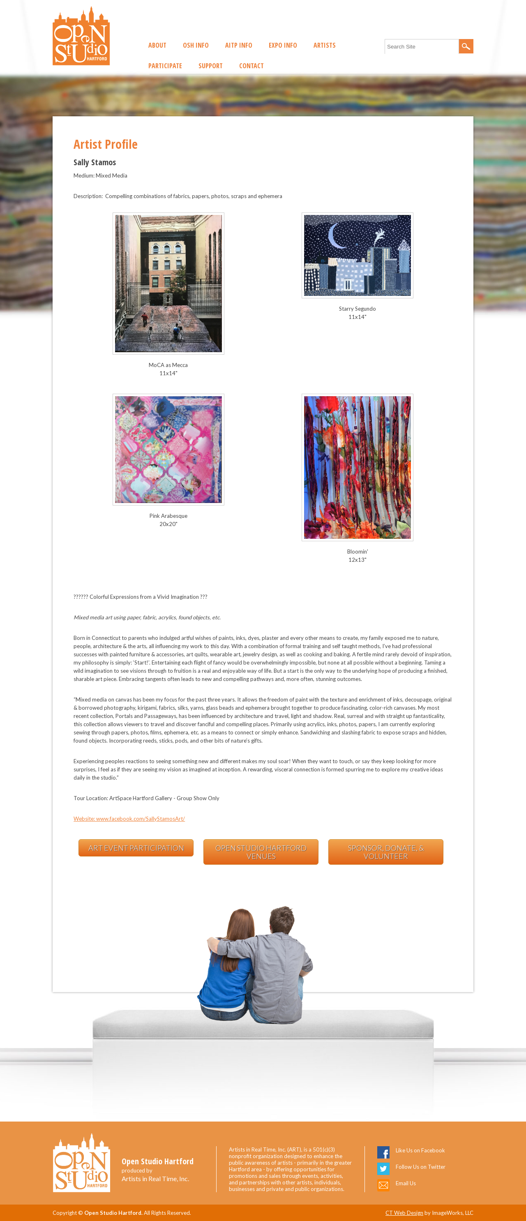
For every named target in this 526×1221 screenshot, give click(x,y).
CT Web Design (404, 1212)
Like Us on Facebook (420, 1150)
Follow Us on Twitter (420, 1166)
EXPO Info (283, 45)
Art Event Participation (136, 847)
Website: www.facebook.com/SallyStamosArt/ (129, 818)
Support (210, 65)
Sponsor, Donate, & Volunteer (386, 852)
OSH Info (196, 45)
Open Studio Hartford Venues (261, 852)
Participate (165, 65)
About (157, 45)
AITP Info (238, 45)
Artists (325, 45)
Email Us (406, 1183)
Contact (251, 65)
